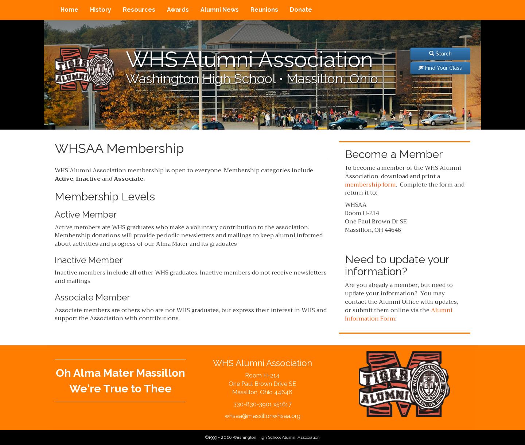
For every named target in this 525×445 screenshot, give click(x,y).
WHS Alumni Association (249, 59)
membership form (370, 185)
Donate (301, 9)
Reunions (264, 9)
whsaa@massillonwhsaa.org (262, 416)
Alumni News (220, 9)
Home (69, 9)
